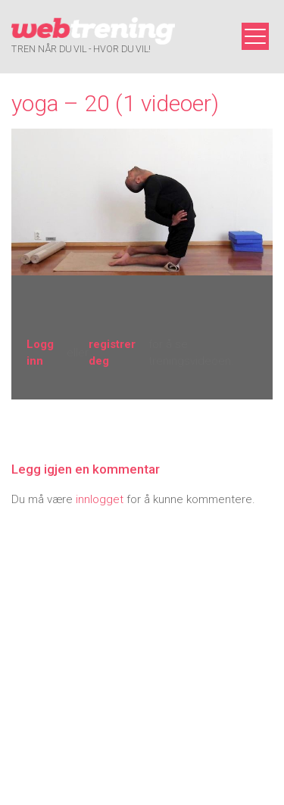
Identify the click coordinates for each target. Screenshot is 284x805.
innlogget (99, 499)
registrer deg (112, 352)
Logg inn (40, 352)
